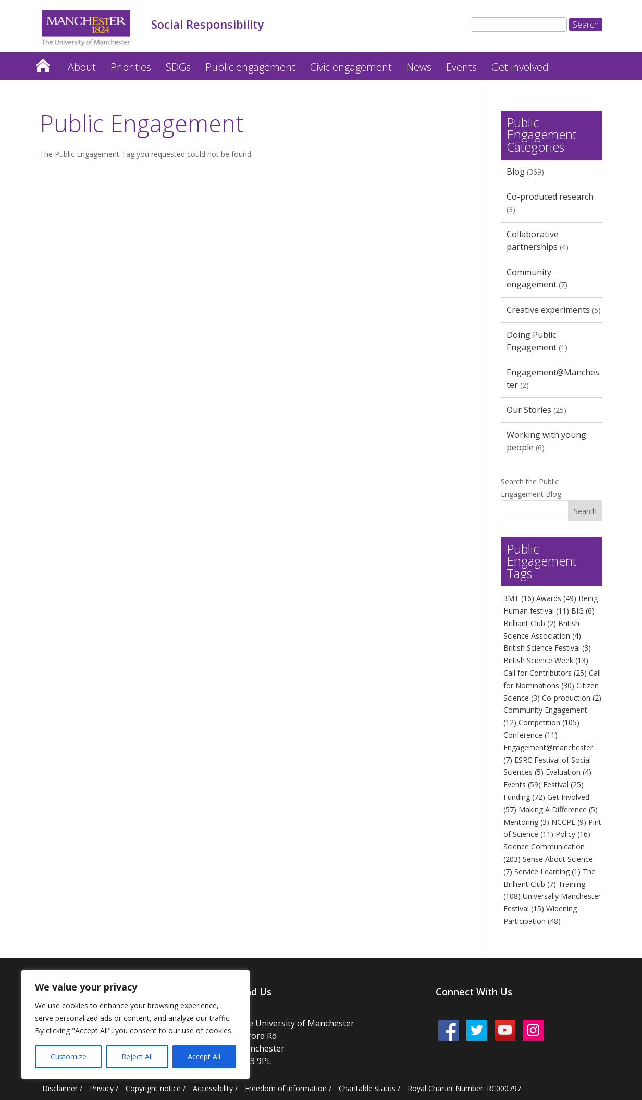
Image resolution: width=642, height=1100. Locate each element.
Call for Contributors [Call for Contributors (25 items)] (545, 673)
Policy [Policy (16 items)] (572, 834)
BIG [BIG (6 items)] (583, 611)
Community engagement (532, 278)
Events (461, 67)
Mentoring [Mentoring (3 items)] (526, 822)
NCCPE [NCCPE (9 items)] (568, 822)
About (82, 67)
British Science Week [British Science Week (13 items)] (545, 660)
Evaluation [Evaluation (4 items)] (568, 772)
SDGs (178, 67)
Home (42, 63)
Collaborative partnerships (533, 240)
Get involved (520, 67)
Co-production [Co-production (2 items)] (571, 698)
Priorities (130, 67)
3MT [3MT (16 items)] (518, 598)
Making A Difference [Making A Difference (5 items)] (558, 809)
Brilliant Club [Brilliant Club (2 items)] (529, 623)
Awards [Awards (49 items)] (556, 598)
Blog (516, 171)
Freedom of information (286, 1088)
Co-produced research (550, 196)
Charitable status (367, 1088)
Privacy (102, 1088)
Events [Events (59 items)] (522, 784)
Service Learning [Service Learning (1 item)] (547, 871)
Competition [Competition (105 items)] (548, 722)
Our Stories (529, 409)
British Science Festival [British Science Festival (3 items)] (547, 648)
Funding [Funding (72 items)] (524, 797)
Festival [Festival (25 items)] (563, 784)
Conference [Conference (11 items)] (530, 735)
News (418, 67)
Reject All (137, 1056)
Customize (69, 1056)
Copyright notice (153, 1088)
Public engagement (250, 67)
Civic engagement (351, 67)
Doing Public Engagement (532, 341)
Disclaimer (60, 1088)
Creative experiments (548, 309)
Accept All (204, 1056)
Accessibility (213, 1088)
